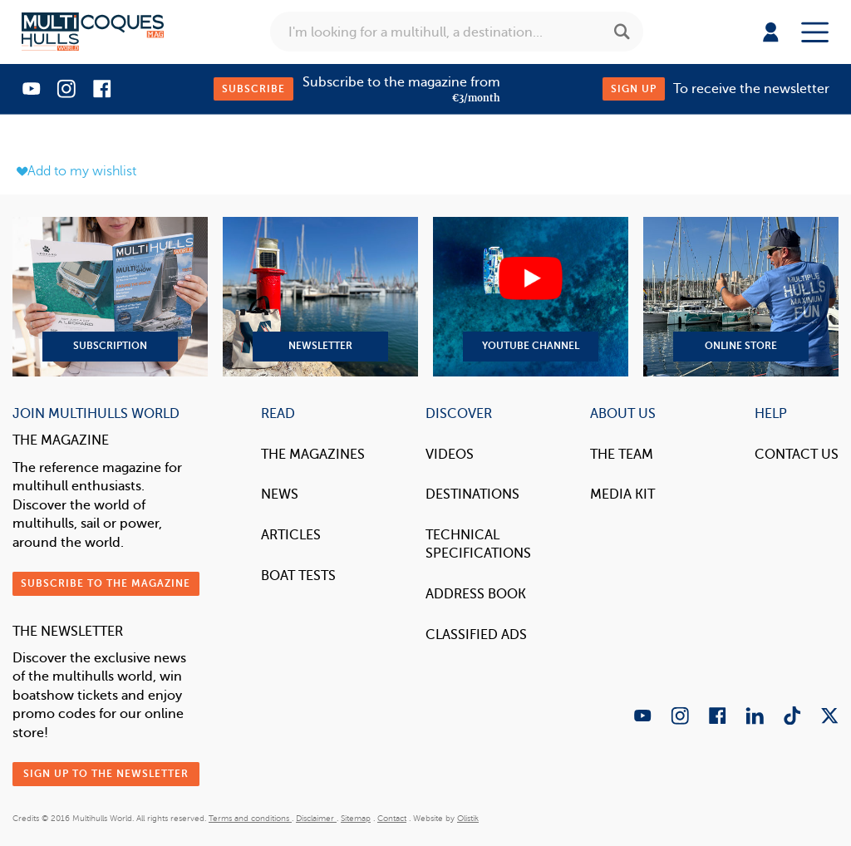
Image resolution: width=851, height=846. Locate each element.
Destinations (472, 494)
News (279, 494)
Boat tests (298, 575)
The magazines (313, 454)
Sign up (634, 89)
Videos (450, 454)
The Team (621, 454)
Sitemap (356, 818)
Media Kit (622, 494)
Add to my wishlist (76, 171)
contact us (797, 454)
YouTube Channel (530, 296)
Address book (476, 594)
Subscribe (253, 89)
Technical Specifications (478, 544)
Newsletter (320, 296)
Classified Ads (476, 634)
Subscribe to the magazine (105, 583)
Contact (391, 818)
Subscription (110, 296)
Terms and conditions (250, 818)
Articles (291, 535)
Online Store (741, 296)
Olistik (468, 818)
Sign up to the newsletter (106, 774)
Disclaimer (316, 818)
